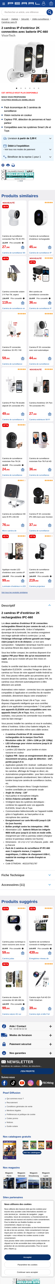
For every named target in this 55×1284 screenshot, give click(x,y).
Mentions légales (14, 1110)
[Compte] (44, 4)
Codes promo (12, 1118)
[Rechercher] (49, 12)
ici (15, 1249)
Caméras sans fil (9, 22)
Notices (10, 1122)
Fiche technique (12, 875)
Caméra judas (8, 958)
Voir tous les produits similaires (14, 592)
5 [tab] (34, 88)
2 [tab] (21, 88)
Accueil (5, 19)
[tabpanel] (27, 62)
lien (29, 1225)
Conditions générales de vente (19, 1106)
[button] (27, 138)
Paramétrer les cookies (27, 1265)
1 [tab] (16, 88)
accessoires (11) (13, 884)
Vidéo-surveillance (40, 19)
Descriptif (8, 605)
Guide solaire (12, 1126)
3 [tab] (25, 88)
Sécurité (25, 19)
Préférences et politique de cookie (21, 1114)
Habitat (14, 19)
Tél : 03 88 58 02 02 (18, 1029)
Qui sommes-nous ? (15, 1098)
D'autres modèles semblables (18, 100)
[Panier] (51, 4)
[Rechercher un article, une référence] (27, 12)
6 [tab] (38, 88)
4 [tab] (29, 88)
